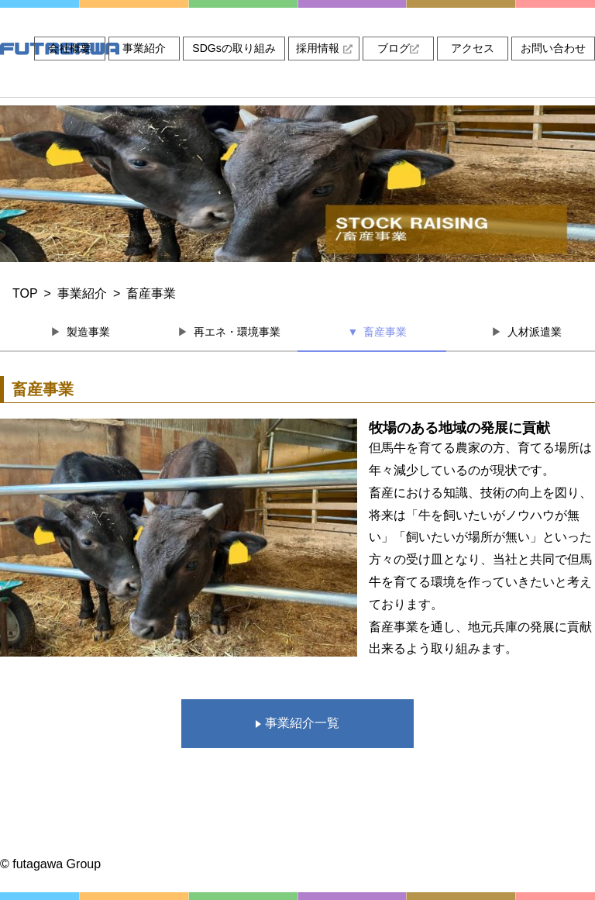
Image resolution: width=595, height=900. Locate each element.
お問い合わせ (553, 48)
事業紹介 (144, 48)
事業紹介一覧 (297, 722)
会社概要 (69, 48)
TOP (25, 293)
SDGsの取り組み (233, 48)
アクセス (472, 48)
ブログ (398, 48)
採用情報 (324, 48)
